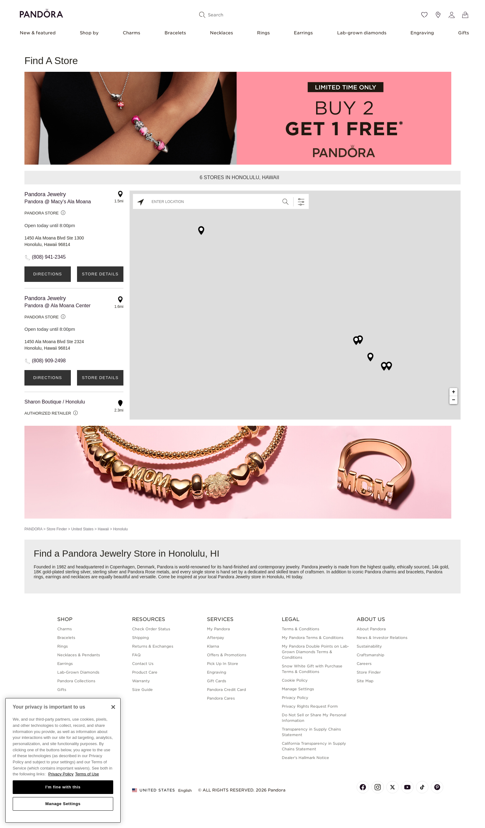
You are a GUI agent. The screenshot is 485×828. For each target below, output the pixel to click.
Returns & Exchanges (152, 646)
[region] (63, 760)
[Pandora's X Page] (392, 787)
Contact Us (142, 663)
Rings (263, 32)
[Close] (113, 707)
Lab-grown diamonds (361, 32)
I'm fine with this (63, 787)
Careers (364, 663)
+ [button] (453, 392)
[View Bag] (465, 15)
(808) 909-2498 (49, 360)
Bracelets (175, 32)
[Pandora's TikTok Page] (422, 787)
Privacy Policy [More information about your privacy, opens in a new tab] (61, 774)
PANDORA (33, 529)
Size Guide (142, 689)
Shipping (140, 637)
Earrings (303, 32)
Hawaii (103, 529)
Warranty (141, 681)
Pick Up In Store (222, 663)
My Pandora (218, 629)
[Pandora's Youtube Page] (407, 787)
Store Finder (56, 529)
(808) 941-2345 (49, 257)
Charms (131, 32)
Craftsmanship (370, 655)
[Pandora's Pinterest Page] (437, 787)
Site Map (365, 681)
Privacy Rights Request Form (310, 706)
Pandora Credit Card (226, 689)
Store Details (100, 274)
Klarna (213, 646)
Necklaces (221, 32)
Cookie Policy (295, 680)
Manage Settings (298, 689)
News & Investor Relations (382, 637)
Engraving (422, 32)
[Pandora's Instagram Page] (377, 787)
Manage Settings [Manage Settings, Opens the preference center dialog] (62, 803)
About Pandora (371, 629)
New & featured (38, 32)
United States (82, 529)
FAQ (136, 655)
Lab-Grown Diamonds (78, 672)
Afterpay (215, 637)
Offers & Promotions (226, 655)
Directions (47, 274)
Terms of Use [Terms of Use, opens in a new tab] (87, 774)
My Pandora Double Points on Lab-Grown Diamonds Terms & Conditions (315, 652)
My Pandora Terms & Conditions (312, 637)
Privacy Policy (295, 697)
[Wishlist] (424, 15)
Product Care (144, 672)
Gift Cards (216, 681)
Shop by (89, 32)
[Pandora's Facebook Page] (363, 787)
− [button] (453, 400)
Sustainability (369, 646)
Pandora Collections (76, 681)
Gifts (463, 32)
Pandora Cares (221, 698)
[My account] (451, 15)
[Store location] (438, 15)
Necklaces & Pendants (78, 655)
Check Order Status (151, 629)
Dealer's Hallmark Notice (305, 757)
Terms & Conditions (300, 629)
